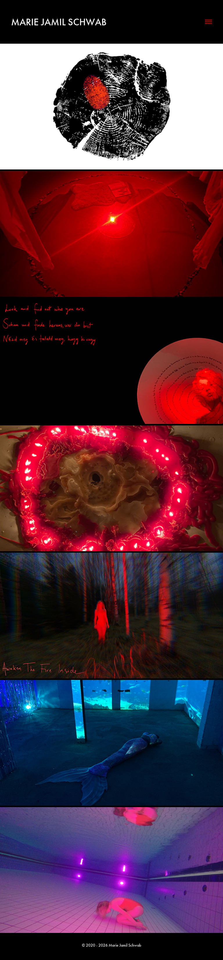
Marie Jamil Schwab (59, 22)
